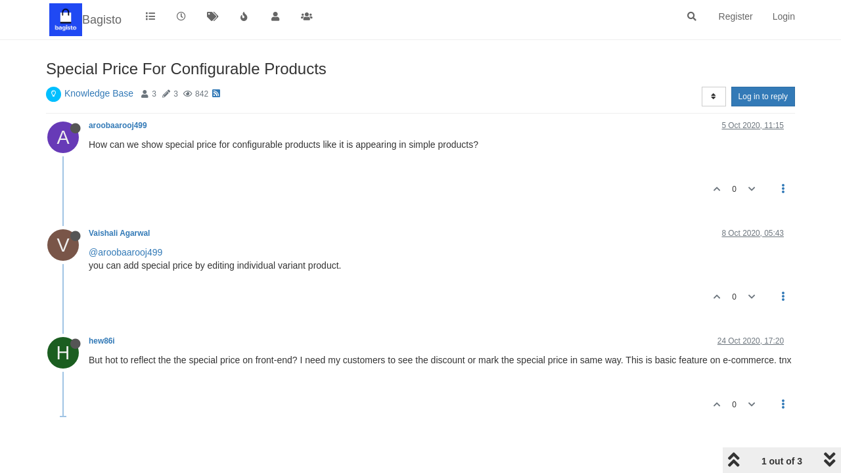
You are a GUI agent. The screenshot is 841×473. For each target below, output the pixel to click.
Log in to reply (763, 96)
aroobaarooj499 (118, 125)
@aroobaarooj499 (125, 252)
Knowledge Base (98, 93)
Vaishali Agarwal (119, 233)
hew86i (102, 341)
